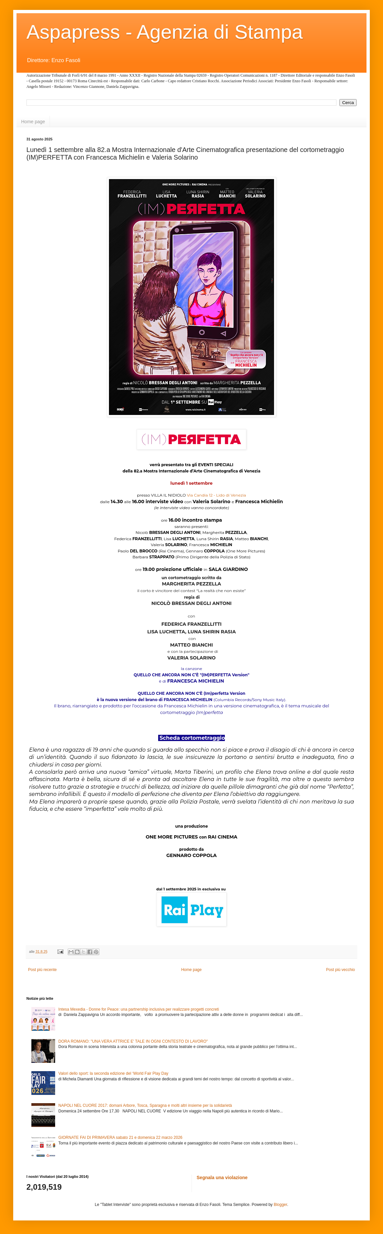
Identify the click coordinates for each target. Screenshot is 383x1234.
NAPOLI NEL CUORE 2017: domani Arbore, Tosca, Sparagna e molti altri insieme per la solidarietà (145, 1105)
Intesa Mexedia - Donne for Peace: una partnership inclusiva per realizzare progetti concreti (138, 1009)
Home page (33, 121)
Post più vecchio (340, 969)
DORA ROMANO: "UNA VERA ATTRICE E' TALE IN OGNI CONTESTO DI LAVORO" (133, 1041)
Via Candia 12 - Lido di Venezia (216, 495)
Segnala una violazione (222, 1177)
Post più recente (42, 969)
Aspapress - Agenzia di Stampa (164, 32)
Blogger (280, 1204)
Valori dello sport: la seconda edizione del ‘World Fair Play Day (113, 1073)
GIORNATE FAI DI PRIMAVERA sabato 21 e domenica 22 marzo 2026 (120, 1137)
